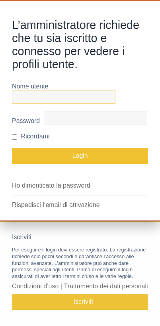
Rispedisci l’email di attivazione (56, 204)
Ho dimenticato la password (51, 185)
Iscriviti (83, 301)
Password (26, 120)
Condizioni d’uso (35, 286)
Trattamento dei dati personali (106, 286)
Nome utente (30, 86)
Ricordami (30, 136)
